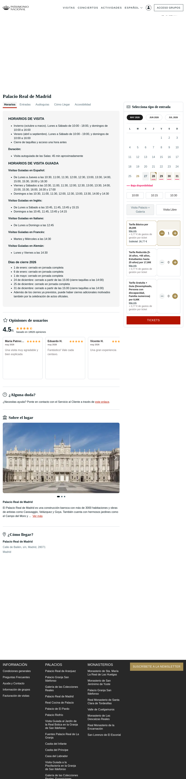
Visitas (69, 7)
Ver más (37, 516)
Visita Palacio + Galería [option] (140, 209)
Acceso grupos (168, 7)
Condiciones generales (17, 671)
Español (134, 8)
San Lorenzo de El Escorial (104, 734)
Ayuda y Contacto (13, 683)
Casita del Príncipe (56, 749)
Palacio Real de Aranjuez (60, 671)
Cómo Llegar (62, 104)
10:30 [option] (173, 195)
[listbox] (153, 195)
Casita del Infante (56, 743)
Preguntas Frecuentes (16, 677)
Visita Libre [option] (170, 209)
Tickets (153, 320)
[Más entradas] (175, 233)
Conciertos (88, 7)
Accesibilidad (83, 104)
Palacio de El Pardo (57, 708)
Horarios (9, 104)
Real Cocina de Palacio (59, 702)
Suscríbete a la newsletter (157, 666)
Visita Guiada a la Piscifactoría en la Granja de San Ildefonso (60, 766)
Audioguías (42, 104)
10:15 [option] (154, 195)
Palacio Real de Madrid (59, 696)
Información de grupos (16, 689)
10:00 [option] (135, 195)
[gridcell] (153, 176)
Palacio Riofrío (54, 714)
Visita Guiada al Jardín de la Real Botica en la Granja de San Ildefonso (61, 724)
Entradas (25, 104)
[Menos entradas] (162, 233)
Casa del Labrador (56, 756)
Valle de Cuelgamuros (101, 709)
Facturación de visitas (16, 695)
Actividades (111, 7)
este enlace (102, 401)
